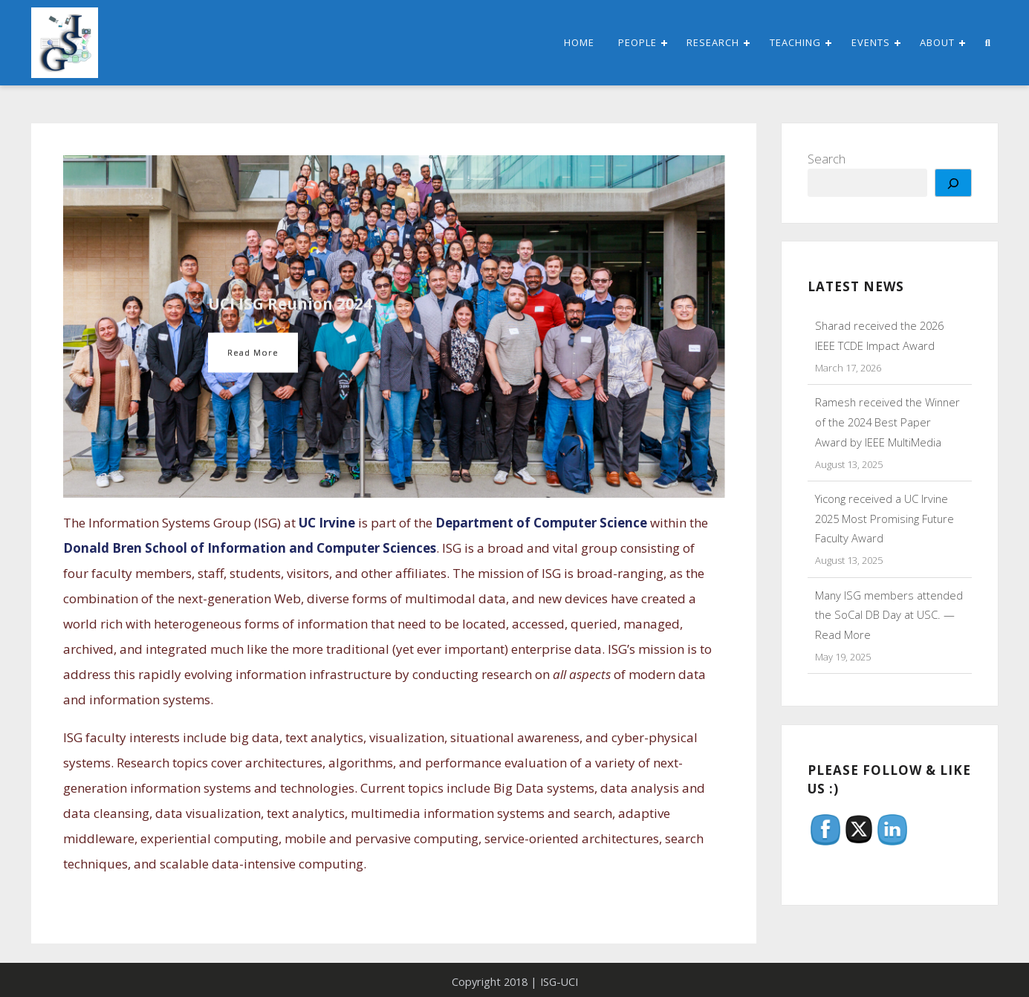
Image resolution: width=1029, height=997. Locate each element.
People (637, 42)
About (937, 42)
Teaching (795, 42)
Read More (253, 352)
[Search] (953, 183)
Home (579, 42)
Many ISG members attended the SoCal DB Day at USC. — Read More (889, 615)
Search (826, 158)
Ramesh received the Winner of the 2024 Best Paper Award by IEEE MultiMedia (887, 421)
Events (870, 42)
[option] (394, 326)
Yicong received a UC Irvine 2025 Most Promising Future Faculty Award (884, 518)
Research (712, 42)
